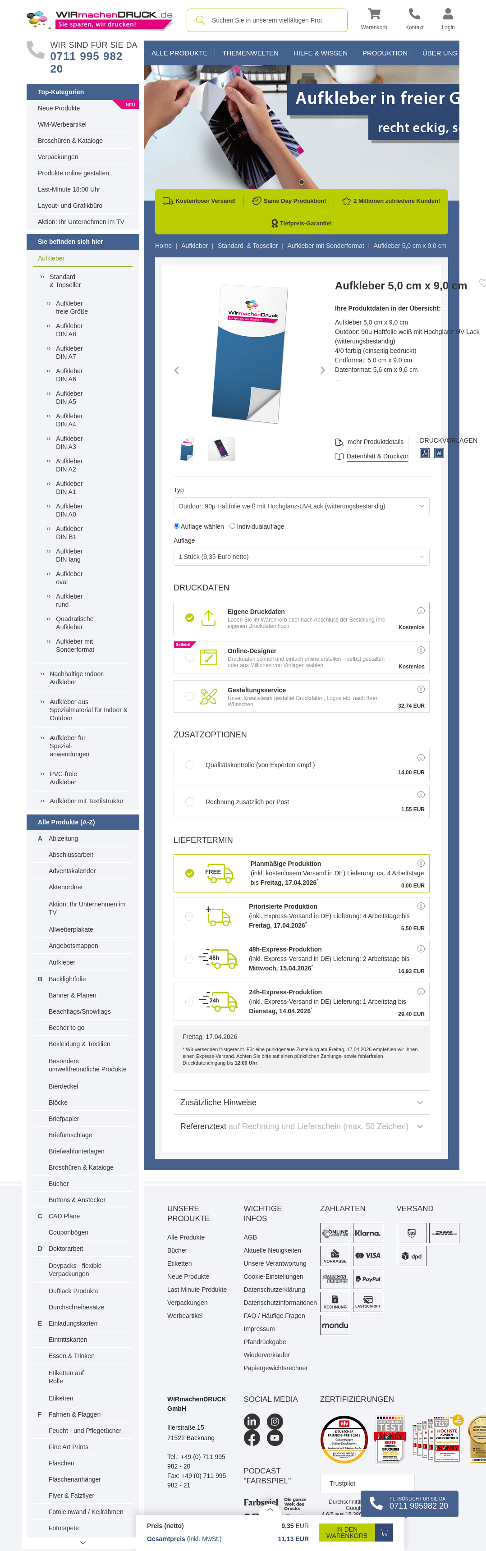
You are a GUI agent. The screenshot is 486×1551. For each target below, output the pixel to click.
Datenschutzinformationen (275, 1302)
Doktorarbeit (66, 1248)
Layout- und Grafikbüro (70, 205)
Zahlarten (343, 1208)
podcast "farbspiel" (267, 1476)
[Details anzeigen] (270, 1509)
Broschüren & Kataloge (70, 140)
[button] (374, 20)
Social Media (271, 1399)
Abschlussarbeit (71, 854)
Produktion (385, 53)
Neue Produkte (59, 108)
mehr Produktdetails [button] (376, 441)
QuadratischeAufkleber (74, 623)
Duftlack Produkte (74, 1291)
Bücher (59, 1183)
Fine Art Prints (68, 1447)
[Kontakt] (414, 20)
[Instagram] (275, 1422)
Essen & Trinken (72, 1356)
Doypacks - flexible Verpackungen (75, 1269)
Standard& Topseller (65, 280)
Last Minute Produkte (197, 1289)
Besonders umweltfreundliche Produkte (88, 1065)
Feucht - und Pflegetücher (85, 1430)
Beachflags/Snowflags (80, 1011)
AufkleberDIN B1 (69, 532)
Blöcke (58, 1102)
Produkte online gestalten (73, 173)
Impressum (259, 1328)
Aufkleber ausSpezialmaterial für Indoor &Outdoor (89, 710)
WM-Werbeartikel (62, 124)
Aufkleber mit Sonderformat (75, 645)
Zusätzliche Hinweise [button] (301, 1102)
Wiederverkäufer (267, 1355)
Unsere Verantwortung (275, 1263)
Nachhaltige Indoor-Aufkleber (77, 678)
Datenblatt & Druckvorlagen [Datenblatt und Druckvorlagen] (385, 456)
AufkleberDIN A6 (69, 375)
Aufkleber (51, 258)
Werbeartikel (184, 1315)
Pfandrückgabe (265, 1341)
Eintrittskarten (68, 1339)
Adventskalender (72, 871)
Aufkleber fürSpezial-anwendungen (69, 746)
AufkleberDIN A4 (69, 420)
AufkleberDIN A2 (69, 465)
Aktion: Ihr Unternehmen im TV (81, 222)
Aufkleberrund (69, 600)
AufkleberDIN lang (69, 555)
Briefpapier (64, 1119)
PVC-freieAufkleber (63, 778)
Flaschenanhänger (75, 1479)
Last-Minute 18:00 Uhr (69, 189)
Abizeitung (63, 838)
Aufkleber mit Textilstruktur (87, 801)
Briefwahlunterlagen (77, 1151)
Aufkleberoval (69, 578)
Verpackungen (58, 157)
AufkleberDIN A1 (69, 487)
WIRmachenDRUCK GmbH (196, 1403)
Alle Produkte (179, 53)
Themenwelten (250, 53)
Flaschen (61, 1463)
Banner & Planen (72, 995)
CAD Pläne (64, 1216)
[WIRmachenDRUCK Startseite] (100, 19)
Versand (415, 1208)
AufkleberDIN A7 (69, 352)
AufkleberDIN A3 (69, 442)
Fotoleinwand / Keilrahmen (86, 1512)
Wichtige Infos (263, 1213)
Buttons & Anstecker (77, 1200)
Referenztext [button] (301, 1126)
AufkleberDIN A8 (69, 330)
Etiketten (61, 1398)
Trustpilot (342, 1483)
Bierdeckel (63, 1086)
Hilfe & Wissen (320, 53)
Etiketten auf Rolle (66, 1377)
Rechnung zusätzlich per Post (237, 801)
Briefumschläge (70, 1135)
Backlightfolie (67, 979)
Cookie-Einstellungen (273, 1276)
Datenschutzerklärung (274, 1289)
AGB (250, 1237)
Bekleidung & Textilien (79, 1044)
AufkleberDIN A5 (69, 397)
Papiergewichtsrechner (275, 1368)
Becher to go (66, 1028)
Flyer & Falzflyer (71, 1495)
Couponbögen (68, 1232)
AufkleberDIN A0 (69, 510)
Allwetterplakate (71, 929)
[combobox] (267, 20)
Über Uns (440, 53)
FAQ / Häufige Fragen (274, 1315)
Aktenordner (66, 887)
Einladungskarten (73, 1323)
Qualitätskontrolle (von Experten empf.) (250, 764)
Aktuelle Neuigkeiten (273, 1250)
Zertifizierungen (357, 1399)
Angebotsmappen (73, 945)
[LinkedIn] (252, 1422)
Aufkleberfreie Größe (72, 307)
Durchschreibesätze (77, 1307)
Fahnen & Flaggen (75, 1414)
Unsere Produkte (188, 1213)
